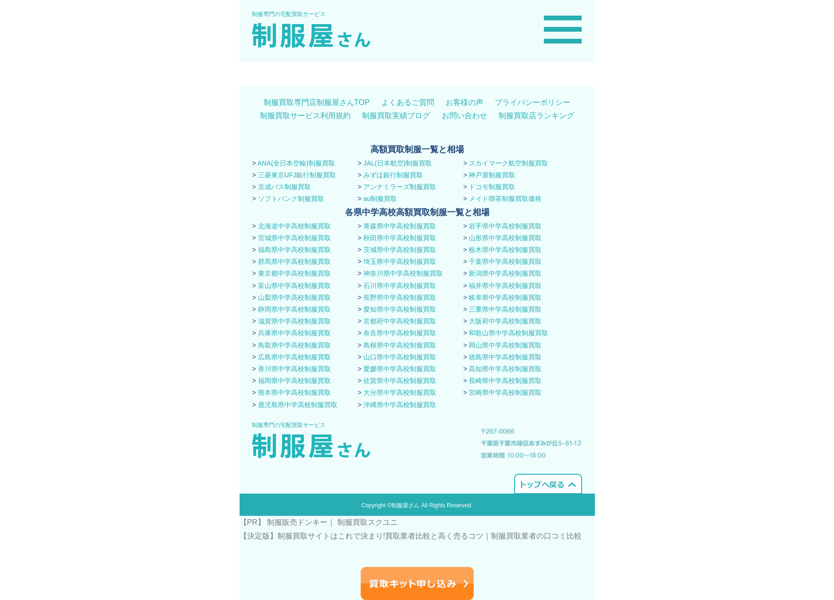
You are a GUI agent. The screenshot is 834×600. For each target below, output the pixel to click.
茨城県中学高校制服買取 (399, 249)
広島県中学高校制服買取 (294, 357)
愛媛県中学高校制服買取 (399, 369)
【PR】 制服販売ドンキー (284, 522)
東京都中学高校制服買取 (294, 273)
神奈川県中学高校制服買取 (403, 273)
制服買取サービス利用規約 (305, 116)
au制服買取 (380, 198)
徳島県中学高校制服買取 (505, 357)
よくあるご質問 (407, 102)
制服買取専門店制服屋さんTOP (317, 102)
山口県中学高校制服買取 (399, 357)
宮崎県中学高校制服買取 (505, 392)
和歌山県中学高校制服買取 (508, 333)
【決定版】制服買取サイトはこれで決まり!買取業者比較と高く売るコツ (361, 536)
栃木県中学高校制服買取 (505, 249)
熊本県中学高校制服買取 (294, 392)
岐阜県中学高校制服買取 (505, 297)
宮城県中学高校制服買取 (294, 238)
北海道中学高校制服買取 (294, 226)
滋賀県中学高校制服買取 (294, 321)
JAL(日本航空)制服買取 (397, 163)
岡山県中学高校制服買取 (505, 345)
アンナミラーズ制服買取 (399, 187)
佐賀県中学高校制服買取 (399, 380)
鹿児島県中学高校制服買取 (297, 405)
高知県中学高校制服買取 (505, 369)
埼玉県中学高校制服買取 (399, 261)
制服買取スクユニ (367, 522)
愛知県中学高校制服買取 (399, 309)
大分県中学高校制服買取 (399, 392)
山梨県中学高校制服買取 (294, 297)
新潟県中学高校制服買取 (505, 273)
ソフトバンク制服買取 (291, 198)
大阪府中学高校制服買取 (505, 321)
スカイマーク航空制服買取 (508, 163)
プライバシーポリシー (532, 102)
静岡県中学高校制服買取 (294, 309)
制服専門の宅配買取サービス (289, 14)
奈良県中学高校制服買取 (399, 333)
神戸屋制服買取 (492, 175)
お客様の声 (464, 102)
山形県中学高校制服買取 (505, 238)
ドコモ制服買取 (492, 187)
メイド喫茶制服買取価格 (505, 198)
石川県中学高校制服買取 (399, 285)
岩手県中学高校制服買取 (505, 226)
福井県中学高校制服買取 (505, 285)
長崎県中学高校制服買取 (505, 380)
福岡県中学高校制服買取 (294, 380)
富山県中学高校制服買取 (294, 285)
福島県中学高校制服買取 (294, 249)
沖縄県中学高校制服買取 (399, 405)
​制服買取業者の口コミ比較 (536, 536)
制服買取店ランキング (536, 116)
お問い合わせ (464, 116)
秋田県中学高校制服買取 (399, 238)
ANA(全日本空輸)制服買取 (296, 163)
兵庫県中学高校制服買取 (294, 333)
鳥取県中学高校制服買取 (294, 345)
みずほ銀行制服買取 (393, 175)
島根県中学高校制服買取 (399, 345)
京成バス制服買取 (284, 187)
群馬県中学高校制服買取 (294, 261)
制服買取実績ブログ (396, 116)
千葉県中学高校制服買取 (505, 261)
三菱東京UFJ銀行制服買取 (297, 175)
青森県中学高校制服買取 (399, 226)
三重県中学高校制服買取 (505, 309)
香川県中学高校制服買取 (294, 369)
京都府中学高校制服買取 (399, 321)
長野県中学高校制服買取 (399, 297)
